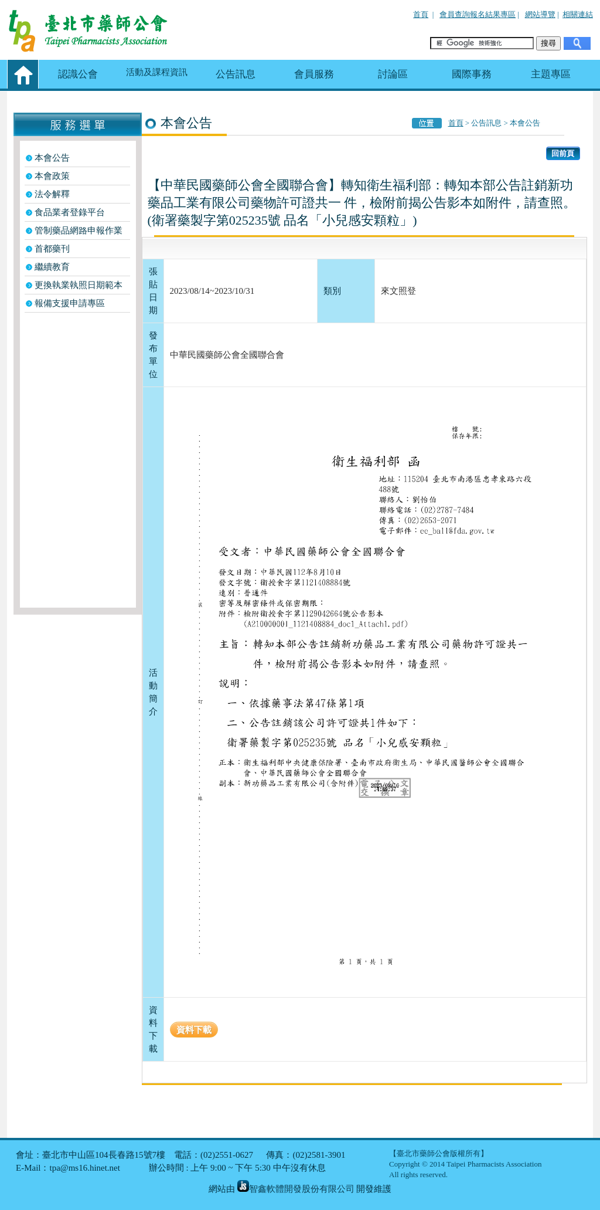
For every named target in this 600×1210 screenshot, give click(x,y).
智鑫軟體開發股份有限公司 (295, 1189)
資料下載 (194, 1030)
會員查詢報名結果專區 (477, 14)
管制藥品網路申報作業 (78, 230)
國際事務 (472, 74)
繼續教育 (52, 267)
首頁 (420, 14)
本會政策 (52, 176)
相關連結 (577, 14)
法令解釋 (52, 194)
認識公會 (78, 74)
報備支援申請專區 (70, 303)
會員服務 (314, 74)
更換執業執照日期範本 (78, 285)
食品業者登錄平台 (70, 212)
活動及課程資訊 (157, 72)
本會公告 (52, 157)
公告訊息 (235, 74)
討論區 (393, 74)
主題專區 (551, 74)
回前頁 (562, 153)
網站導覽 (540, 14)
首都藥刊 (52, 248)
